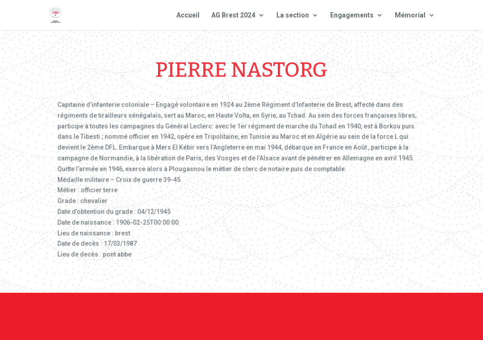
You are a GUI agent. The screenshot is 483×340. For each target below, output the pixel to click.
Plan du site (392, 310)
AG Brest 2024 (233, 15)
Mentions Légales (324, 310)
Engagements (352, 15)
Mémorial (410, 15)
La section (292, 15)
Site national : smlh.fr (331, 323)
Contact (263, 310)
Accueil (188, 15)
